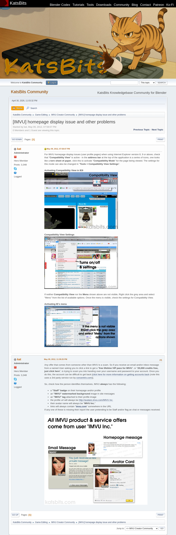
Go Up (15, 515)
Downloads (103, 5)
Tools (90, 5)
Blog (135, 5)
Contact (145, 5)
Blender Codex (60, 5)
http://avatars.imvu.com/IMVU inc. (96, 400)
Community (121, 5)
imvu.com (81, 406)
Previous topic (141, 129)
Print (160, 139)
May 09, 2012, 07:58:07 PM (58, 149)
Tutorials (78, 5)
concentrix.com (84, 377)
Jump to (120, 528)
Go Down (17, 139)
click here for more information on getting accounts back (121, 374)
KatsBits (18, 3)
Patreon (158, 5)
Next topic (157, 129)
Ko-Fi (170, 5)
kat (19, 148)
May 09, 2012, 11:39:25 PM (55, 359)
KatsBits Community (29, 91)
